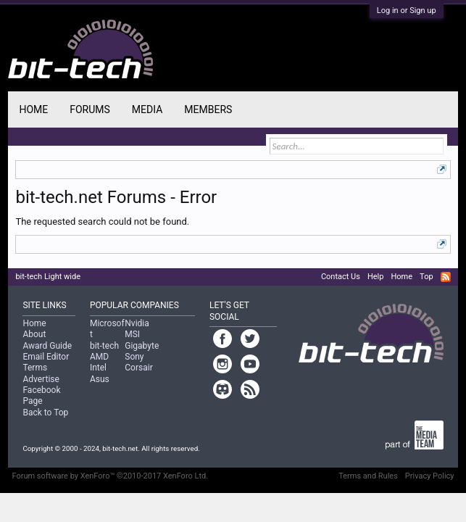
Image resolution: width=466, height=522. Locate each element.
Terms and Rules (368, 476)
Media (147, 109)
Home (33, 109)
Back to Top (45, 412)
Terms (34, 367)
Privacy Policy (429, 476)
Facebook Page (41, 395)
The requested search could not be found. (102, 221)
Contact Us (340, 276)
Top (426, 276)
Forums (90, 109)
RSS (446, 277)
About (34, 334)
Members (208, 109)
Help (375, 276)
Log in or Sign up (406, 10)
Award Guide (47, 346)
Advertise (40, 379)
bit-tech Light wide (47, 276)
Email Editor (45, 357)
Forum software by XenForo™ (110, 476)
